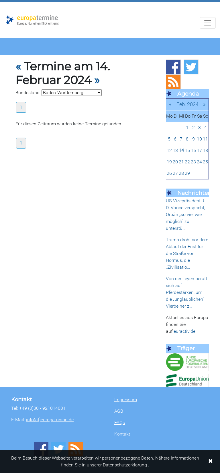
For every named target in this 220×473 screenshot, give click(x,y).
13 (175, 150)
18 (205, 150)
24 (199, 162)
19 (169, 162)
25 (205, 162)
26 (169, 173)
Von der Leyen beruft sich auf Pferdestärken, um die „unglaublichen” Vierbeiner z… (186, 292)
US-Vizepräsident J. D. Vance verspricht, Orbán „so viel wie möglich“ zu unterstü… (185, 214)
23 (193, 162)
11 (205, 139)
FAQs (119, 422)
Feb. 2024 (187, 104)
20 (175, 162)
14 (181, 150)
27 (175, 173)
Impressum (125, 399)
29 (187, 173)
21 (181, 162)
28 (181, 173)
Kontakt (122, 434)
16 (193, 150)
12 (169, 150)
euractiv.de (184, 331)
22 (187, 162)
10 (199, 139)
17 (199, 150)
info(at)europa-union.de (50, 419)
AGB (118, 411)
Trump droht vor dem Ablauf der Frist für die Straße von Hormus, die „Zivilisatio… (187, 253)
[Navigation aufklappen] (208, 23)
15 (187, 150)
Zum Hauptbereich (4, 2)
